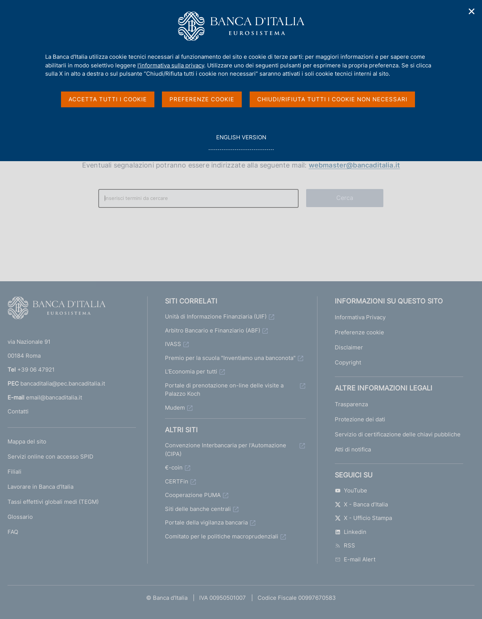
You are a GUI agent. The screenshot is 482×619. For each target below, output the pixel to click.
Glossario (20, 516)
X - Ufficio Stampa (363, 517)
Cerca (345, 197)
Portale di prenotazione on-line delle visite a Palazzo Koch (224, 390)
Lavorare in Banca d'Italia (40, 486)
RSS (345, 545)
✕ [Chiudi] (471, 11)
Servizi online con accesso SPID (50, 456)
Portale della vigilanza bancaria (206, 522)
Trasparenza (351, 404)
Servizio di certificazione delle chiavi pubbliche (398, 434)
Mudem (175, 407)
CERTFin (176, 481)
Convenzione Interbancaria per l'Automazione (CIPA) (225, 449)
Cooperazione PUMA (193, 495)
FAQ (13, 531)
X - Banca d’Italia (361, 504)
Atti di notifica (353, 449)
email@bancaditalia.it (54, 397)
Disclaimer (349, 347)
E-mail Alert (355, 559)
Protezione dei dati (360, 419)
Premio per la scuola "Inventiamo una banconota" (230, 357)
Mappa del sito (27, 441)
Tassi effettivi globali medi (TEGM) (53, 501)
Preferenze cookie (359, 332)
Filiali (14, 471)
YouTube (351, 490)
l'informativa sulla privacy (170, 65)
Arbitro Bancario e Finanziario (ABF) (212, 330)
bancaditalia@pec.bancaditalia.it (62, 383)
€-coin (174, 467)
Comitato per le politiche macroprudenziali (221, 536)
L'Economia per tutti (191, 371)
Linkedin (350, 531)
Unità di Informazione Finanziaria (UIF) (216, 316)
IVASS (173, 344)
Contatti (18, 411)
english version (241, 141)
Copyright (348, 362)
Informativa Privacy (360, 317)
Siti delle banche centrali (198, 508)
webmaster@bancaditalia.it (354, 165)
